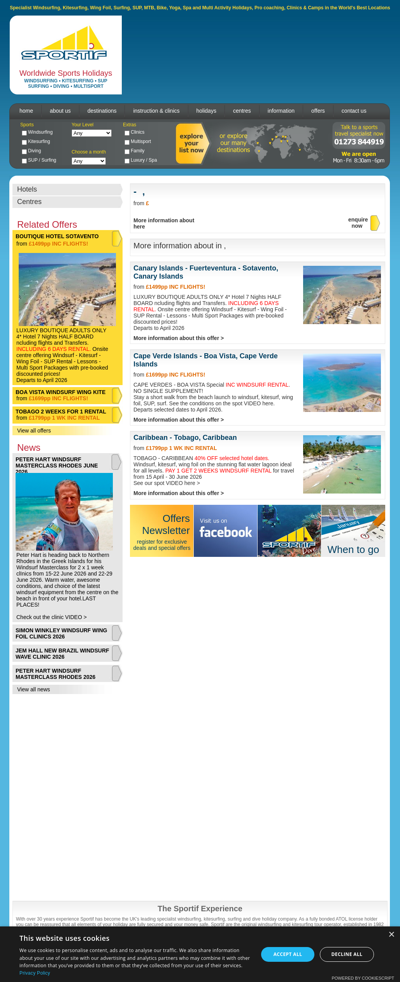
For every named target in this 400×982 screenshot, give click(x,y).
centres (242, 110)
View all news (33, 689)
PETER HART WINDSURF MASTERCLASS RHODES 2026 (55, 674)
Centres (29, 202)
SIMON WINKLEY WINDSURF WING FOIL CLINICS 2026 (61, 633)
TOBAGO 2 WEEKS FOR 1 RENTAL (61, 411)
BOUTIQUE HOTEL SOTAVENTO (57, 236)
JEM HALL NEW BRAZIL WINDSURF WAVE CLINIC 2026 (62, 653)
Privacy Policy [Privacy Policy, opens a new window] (34, 973)
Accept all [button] (288, 954)
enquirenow (358, 222)
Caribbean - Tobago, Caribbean (185, 437)
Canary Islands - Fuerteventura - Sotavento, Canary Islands (205, 272)
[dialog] (200, 954)
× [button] (391, 935)
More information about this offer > (178, 338)
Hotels (27, 189)
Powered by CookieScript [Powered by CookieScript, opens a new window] (363, 978)
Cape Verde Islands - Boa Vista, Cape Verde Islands (205, 360)
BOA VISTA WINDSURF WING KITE (60, 392)
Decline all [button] (347, 954)
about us (60, 110)
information (281, 110)
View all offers (34, 430)
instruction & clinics (156, 110)
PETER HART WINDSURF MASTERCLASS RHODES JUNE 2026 (57, 465)
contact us (354, 110)
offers (318, 110)
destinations (102, 110)
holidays (206, 110)
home (26, 110)
